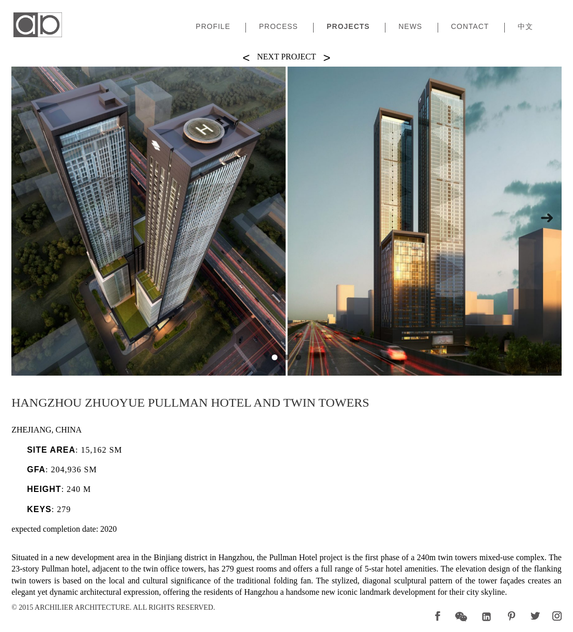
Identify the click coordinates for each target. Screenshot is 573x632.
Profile (213, 26)
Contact (470, 26)
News (410, 26)
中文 (525, 26)
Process (278, 26)
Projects (348, 26)
